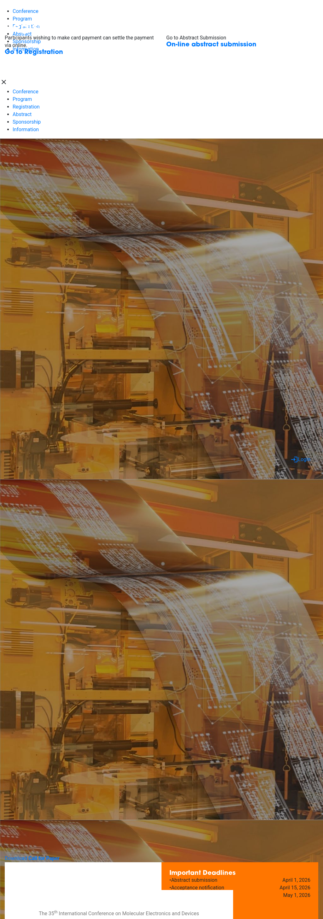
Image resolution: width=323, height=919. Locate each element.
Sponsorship (27, 122)
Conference (25, 92)
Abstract (22, 114)
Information (26, 129)
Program (22, 99)
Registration (26, 107)
